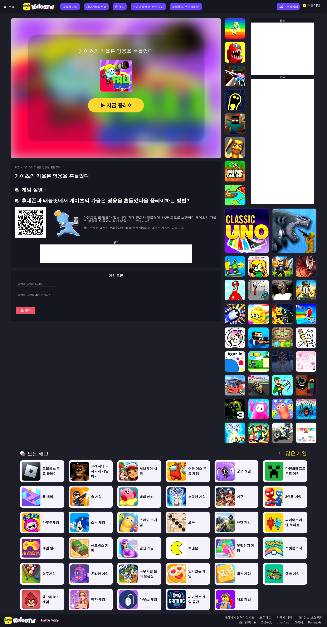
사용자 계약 (284, 617)
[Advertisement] (116, 253)
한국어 (298, 622)
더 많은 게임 (293, 453)
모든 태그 (265, 617)
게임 (17, 167)
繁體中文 (266, 622)
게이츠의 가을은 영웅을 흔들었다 (41, 167)
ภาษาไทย (283, 622)
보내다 (25, 310)
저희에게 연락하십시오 (239, 617)
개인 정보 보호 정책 (310, 617)
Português (314, 622)
